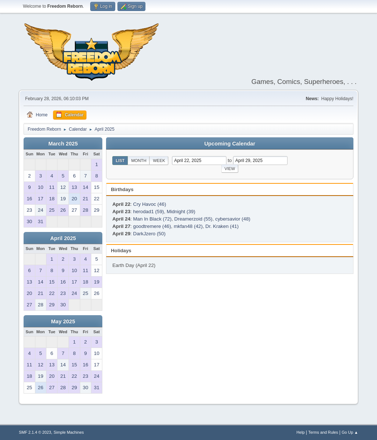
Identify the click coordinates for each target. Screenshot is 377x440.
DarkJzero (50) (149, 233)
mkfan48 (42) (188, 226)
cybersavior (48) (232, 219)
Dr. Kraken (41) (222, 226)
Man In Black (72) (152, 219)
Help (300, 432)
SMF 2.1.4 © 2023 (35, 432)
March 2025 (63, 144)
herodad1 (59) (148, 211)
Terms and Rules (323, 432)
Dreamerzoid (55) (193, 219)
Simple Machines (69, 432)
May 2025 (63, 321)
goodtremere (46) (152, 226)
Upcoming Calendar (229, 144)
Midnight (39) (181, 211)
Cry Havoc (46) (149, 204)
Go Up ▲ (350, 432)
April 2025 (63, 238)
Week (159, 160)
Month (138, 160)
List (120, 160)
